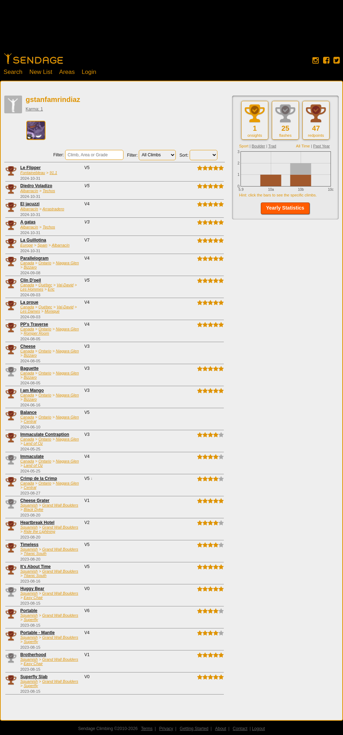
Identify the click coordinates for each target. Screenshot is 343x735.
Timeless (29, 544)
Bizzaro (30, 267)
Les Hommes (31, 289)
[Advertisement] (171, 30)
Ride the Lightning (39, 531)
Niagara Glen (67, 263)
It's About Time (35, 566)
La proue (29, 302)
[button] (285, 208)
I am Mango (32, 390)
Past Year (321, 146)
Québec (45, 285)
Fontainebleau (32, 173)
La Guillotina (33, 240)
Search (13, 72)
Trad (272, 146)
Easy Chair (33, 597)
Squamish (29, 505)
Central (29, 421)
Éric (51, 289)
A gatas (28, 222)
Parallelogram (34, 258)
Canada (27, 263)
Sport (243, 146)
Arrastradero (53, 209)
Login (88, 72)
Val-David (65, 285)
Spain (42, 245)
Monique (51, 311)
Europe (26, 245)
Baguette (29, 368)
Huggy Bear (32, 588)
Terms (147, 728)
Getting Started (194, 728)
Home (33, 58)
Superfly (30, 619)
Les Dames (30, 311)
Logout (258, 728)
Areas (67, 72)
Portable (28, 610)
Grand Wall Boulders (60, 505)
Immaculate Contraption (44, 434)
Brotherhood (33, 654)
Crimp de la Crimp (38, 478)
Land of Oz (33, 443)
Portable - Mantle (37, 632)
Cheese (28, 346)
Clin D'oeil (30, 280)
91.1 (53, 173)
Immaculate (32, 456)
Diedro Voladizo (36, 185)
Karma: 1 (34, 109)
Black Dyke (33, 509)
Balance (28, 412)
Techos (49, 191)
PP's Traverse (34, 324)
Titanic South (34, 553)
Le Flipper (30, 167)
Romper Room (36, 333)
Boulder (258, 146)
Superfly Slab (34, 676)
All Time (303, 146)
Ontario (44, 263)
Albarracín (29, 191)
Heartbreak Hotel (37, 522)
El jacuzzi (29, 203)
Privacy (166, 728)
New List (41, 72)
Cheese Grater (34, 500)
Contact (240, 728)
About (220, 728)
